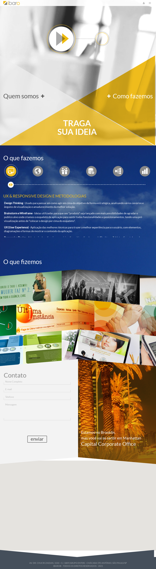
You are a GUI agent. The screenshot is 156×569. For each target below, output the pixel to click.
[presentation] (37, 428)
